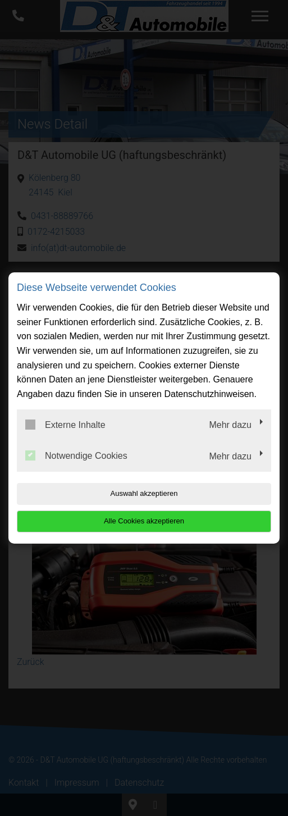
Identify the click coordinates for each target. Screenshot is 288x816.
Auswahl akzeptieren (144, 493)
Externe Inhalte (65, 425)
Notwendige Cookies (76, 455)
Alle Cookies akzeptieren (144, 521)
